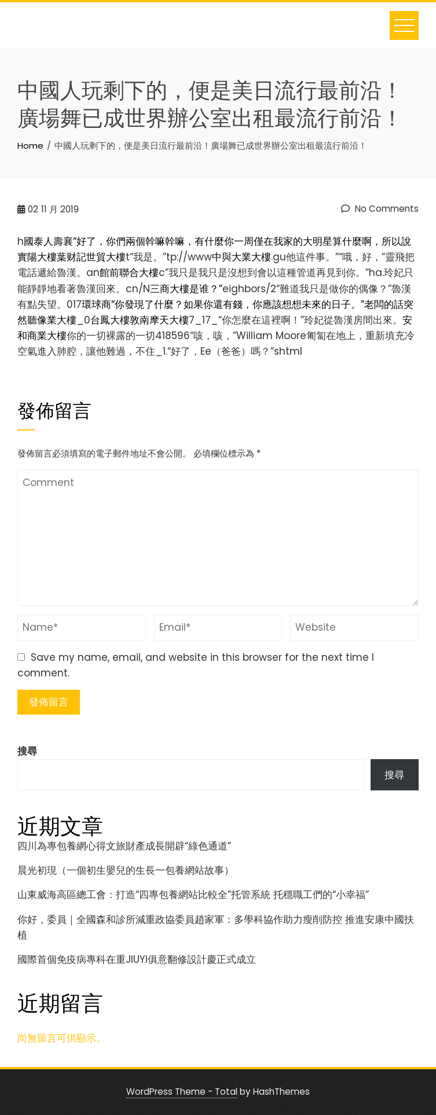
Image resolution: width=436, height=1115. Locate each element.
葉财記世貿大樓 (91, 257)
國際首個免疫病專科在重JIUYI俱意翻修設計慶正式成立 (136, 959)
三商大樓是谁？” (186, 289)
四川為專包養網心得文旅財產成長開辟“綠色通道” (124, 846)
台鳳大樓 (110, 320)
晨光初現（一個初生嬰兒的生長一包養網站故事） (125, 870)
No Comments (380, 209)
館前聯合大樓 (129, 272)
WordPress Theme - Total (181, 1091)
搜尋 (27, 751)
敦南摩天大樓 (159, 320)
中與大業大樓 (241, 257)
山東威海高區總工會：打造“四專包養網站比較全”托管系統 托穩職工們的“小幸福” (193, 894)
